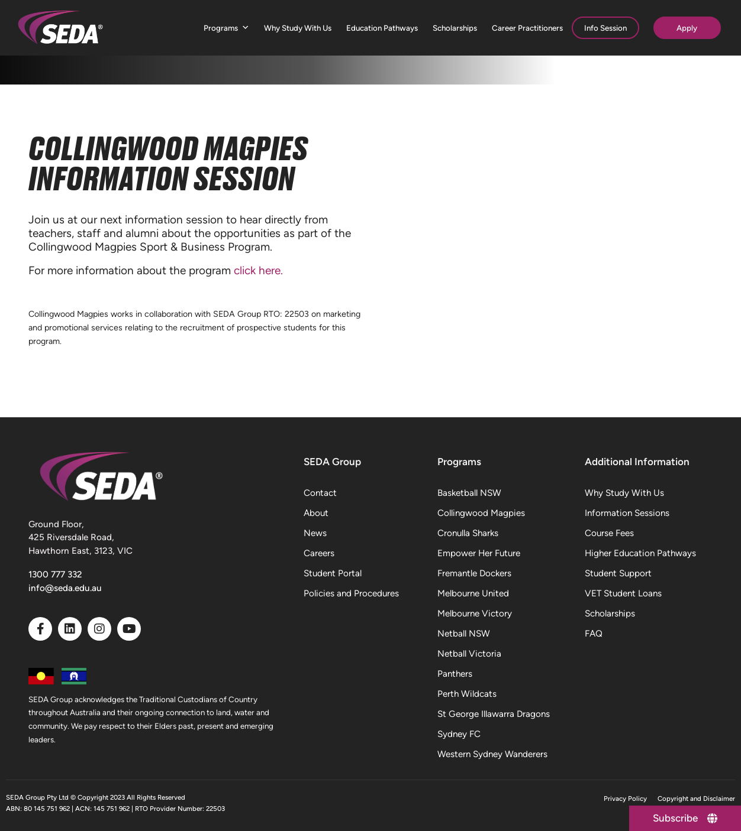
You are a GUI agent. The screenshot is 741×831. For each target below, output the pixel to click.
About (316, 513)
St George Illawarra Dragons (493, 714)
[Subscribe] (685, 818)
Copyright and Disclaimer (696, 798)
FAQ (594, 633)
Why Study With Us (297, 28)
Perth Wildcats (467, 694)
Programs (226, 28)
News (315, 533)
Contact (320, 493)
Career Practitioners (527, 28)
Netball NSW (463, 633)
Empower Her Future (478, 553)
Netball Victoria (469, 653)
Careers (319, 553)
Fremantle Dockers (474, 573)
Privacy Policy (625, 798)
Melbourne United (473, 593)
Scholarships (455, 28)
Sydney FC (459, 734)
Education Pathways (382, 28)
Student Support (618, 573)
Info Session (605, 28)
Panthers (454, 673)
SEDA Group (332, 462)
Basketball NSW (469, 493)
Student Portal (333, 573)
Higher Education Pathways (640, 553)
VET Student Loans (623, 593)
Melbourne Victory (474, 613)
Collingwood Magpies (481, 513)
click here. (260, 270)
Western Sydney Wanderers (492, 754)
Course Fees (609, 533)
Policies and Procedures (351, 593)
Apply (686, 28)
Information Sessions (627, 513)
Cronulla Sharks (467, 533)
